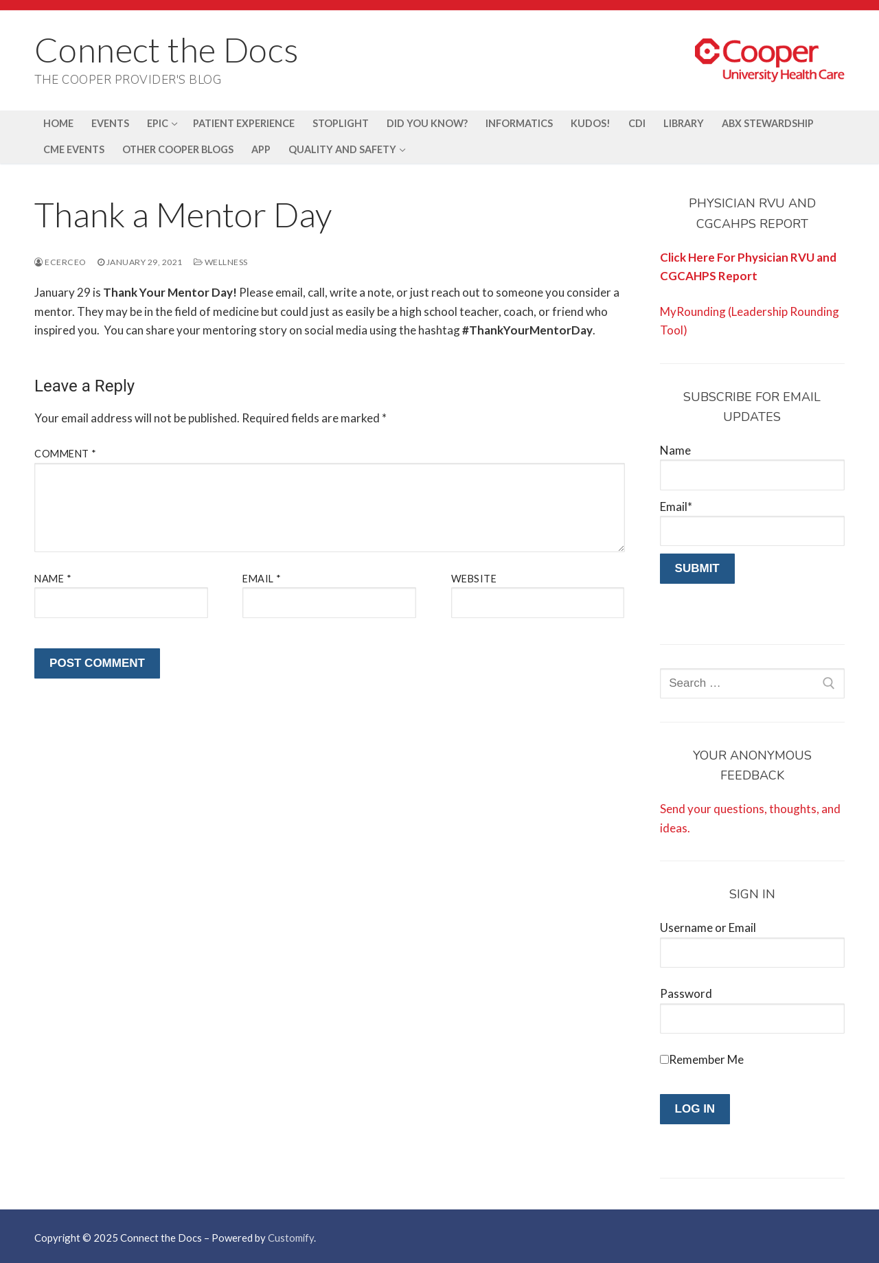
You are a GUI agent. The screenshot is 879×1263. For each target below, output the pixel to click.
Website (474, 578)
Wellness (221, 262)
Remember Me (706, 1059)
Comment (65, 453)
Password (686, 993)
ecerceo (60, 262)
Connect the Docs (166, 49)
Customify (291, 1237)
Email (262, 578)
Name (52, 578)
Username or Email (708, 927)
